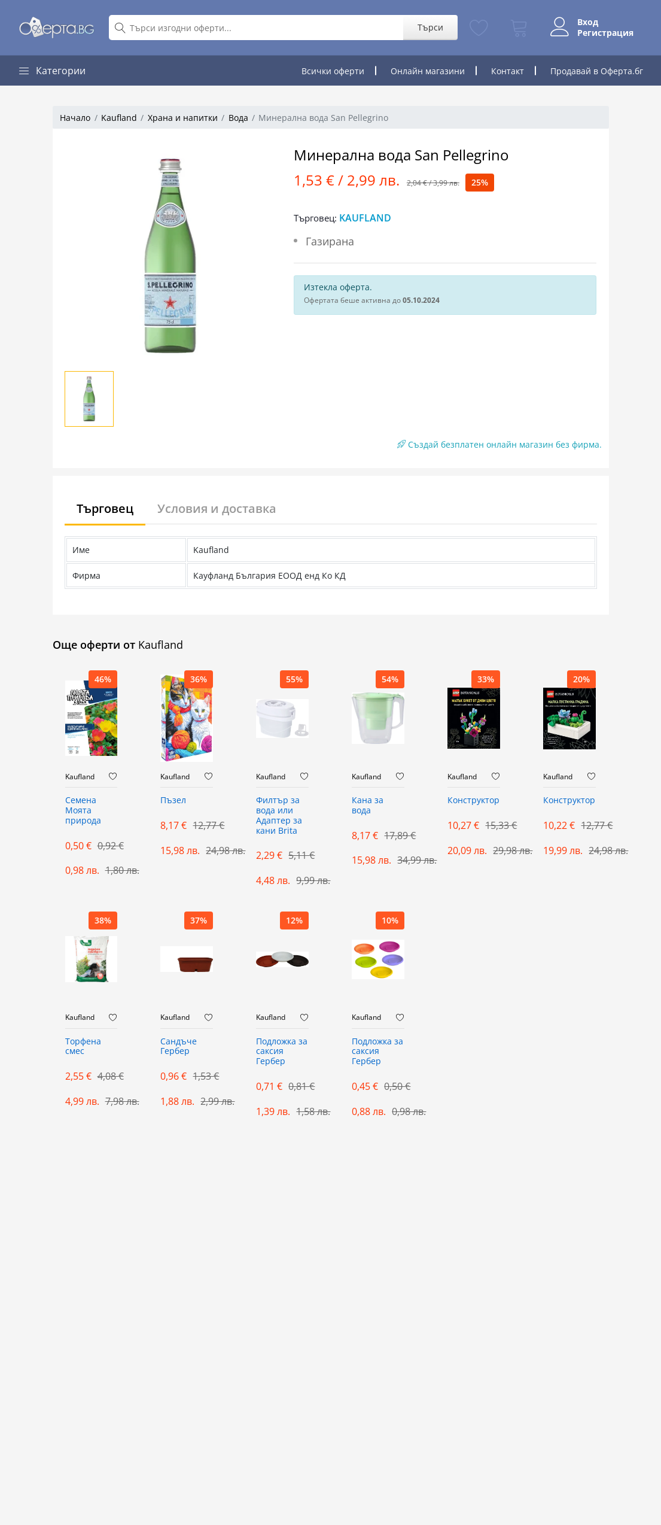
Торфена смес (83, 1047)
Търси (430, 27)
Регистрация (605, 33)
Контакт (507, 71)
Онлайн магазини (428, 71)
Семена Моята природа (83, 810)
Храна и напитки (183, 117)
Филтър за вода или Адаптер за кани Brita (279, 815)
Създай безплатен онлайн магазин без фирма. (499, 444)
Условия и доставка (216, 508)
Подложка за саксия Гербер (281, 1052)
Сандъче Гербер (178, 1047)
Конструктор (473, 800)
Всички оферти (332, 71)
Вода (238, 117)
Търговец (105, 508)
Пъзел (173, 800)
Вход (587, 22)
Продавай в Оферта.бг (596, 71)
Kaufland (119, 117)
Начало (75, 117)
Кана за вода (367, 805)
